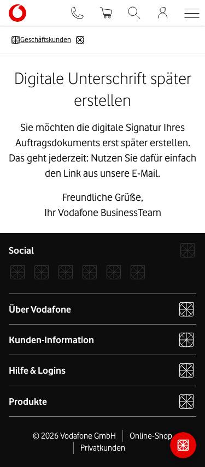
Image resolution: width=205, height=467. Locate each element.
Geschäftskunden (41, 40)
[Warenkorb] (105, 12)
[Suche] (134, 12)
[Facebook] (17, 272)
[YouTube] (113, 272)
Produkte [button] (102, 401)
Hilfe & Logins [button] (102, 370)
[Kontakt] (77, 12)
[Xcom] (65, 272)
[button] (192, 13)
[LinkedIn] (89, 272)
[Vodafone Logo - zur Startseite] (17, 8)
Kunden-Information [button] (102, 340)
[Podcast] (138, 272)
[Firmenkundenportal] (162, 12)
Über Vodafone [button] (102, 309)
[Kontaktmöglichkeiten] (183, 445)
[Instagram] (41, 272)
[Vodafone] (187, 250)
